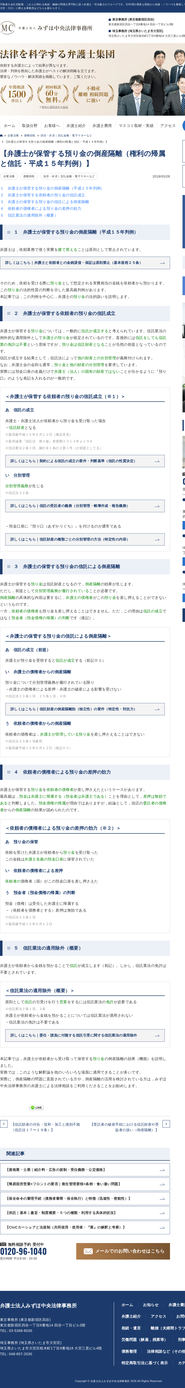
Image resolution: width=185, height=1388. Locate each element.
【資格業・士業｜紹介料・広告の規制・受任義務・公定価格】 (55, 1170)
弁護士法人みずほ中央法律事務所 (38, 1305)
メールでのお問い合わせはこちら (129, 1251)
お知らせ (150, 1305)
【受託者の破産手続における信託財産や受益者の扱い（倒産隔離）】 (124, 1127)
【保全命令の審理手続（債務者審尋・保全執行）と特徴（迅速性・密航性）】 (68, 1198)
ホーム (9, 125)
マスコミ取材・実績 (136, 125)
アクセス (168, 125)
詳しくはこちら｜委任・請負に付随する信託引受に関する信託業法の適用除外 (73, 1035)
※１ (98, 660)
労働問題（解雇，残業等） (145, 1339)
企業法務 (13, 135)
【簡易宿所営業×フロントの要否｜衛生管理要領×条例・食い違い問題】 (63, 1184)
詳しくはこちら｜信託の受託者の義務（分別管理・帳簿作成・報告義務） (70, 506)
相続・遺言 (131, 1328)
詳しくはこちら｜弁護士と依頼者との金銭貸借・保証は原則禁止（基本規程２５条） (74, 263)
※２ (65, 748)
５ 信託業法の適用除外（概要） (29, 215)
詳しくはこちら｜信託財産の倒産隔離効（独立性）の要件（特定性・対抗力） (73, 709)
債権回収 (30, 135)
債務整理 (129, 1351)
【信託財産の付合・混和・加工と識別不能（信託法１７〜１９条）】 (45, 1127)
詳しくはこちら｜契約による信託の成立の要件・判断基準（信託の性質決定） (73, 461)
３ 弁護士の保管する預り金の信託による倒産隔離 (44, 202)
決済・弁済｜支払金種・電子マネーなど (66, 135)
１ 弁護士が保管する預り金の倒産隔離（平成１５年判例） (52, 188)
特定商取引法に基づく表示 (145, 1363)
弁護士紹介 (76, 125)
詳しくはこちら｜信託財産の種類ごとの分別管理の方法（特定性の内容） (70, 539)
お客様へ (52, 125)
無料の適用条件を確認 (55, 107)
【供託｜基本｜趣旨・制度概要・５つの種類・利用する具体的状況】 (61, 1213)
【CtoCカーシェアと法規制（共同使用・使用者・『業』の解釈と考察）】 (65, 1227)
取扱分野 (30, 125)
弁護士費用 (102, 125)
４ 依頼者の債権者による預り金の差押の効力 (40, 208)
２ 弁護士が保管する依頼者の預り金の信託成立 (42, 195)
